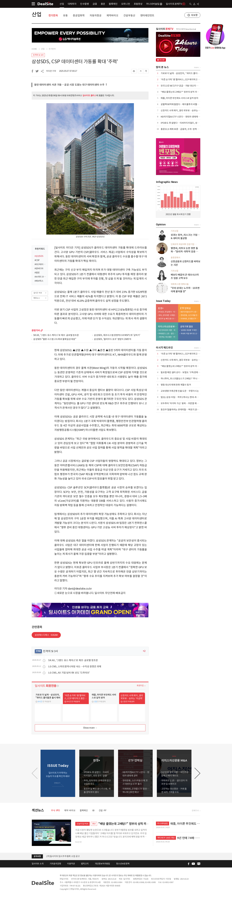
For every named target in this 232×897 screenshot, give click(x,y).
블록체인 (113, 3)
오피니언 (125, 3)
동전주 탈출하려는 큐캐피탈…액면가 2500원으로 (183, 409)
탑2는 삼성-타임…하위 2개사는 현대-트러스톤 (182, 397)
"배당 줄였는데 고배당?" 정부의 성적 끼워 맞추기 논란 (185, 91)
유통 (65, 15)
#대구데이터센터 (40, 264)
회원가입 (140, 685)
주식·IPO (55, 810)
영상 (94, 823)
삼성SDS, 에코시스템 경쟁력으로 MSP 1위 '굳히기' (117, 335)
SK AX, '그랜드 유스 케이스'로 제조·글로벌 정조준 (56, 335)
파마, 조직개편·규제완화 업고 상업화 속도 (167, 315)
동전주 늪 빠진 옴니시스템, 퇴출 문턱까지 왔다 (167, 319)
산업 (62, 3)
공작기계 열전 (186, 326)
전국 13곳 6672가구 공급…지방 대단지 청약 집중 (183, 85)
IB (93, 810)
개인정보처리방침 (102, 863)
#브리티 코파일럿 (40, 277)
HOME (34, 49)
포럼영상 (138, 3)
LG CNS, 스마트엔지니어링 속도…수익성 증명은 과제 (74, 666)
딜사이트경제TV (175, 3)
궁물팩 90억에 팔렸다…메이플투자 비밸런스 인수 (183, 104)
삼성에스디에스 (46, 635)
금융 (95, 3)
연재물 (38, 651)
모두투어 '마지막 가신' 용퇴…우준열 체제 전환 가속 (184, 403)
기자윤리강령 (55, 863)
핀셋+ (160, 308)
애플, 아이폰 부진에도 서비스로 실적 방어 (179, 98)
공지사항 (37, 856)
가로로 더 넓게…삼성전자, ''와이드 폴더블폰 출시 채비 (185, 73)
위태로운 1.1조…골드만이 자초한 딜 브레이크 (167, 333)
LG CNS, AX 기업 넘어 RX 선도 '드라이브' (69, 672)
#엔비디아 (39, 268)
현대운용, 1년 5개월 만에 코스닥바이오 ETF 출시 (190, 315)
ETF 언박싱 (185, 308)
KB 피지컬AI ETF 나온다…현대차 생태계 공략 (182, 116)
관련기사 (36, 330)
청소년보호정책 (122, 863)
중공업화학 (78, 15)
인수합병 (84, 3)
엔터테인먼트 (147, 15)
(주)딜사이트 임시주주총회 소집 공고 (63, 856)
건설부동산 (129, 15)
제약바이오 (112, 15)
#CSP (37, 260)
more (42, 330)
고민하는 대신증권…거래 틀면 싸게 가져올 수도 (167, 337)
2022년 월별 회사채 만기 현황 (178, 214)
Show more (90, 727)
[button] (197, 773)
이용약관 (71, 863)
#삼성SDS (39, 256)
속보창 (194, 15)
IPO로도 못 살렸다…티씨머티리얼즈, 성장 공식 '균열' (185, 122)
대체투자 (72, 3)
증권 (103, 3)
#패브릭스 (39, 281)
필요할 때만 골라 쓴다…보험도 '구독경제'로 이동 (183, 372)
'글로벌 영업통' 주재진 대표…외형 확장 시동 (190, 330)
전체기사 (195, 810)
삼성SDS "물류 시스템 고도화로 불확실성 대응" (54, 339)
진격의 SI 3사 (38, 55)
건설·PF (103, 810)
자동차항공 (95, 15)
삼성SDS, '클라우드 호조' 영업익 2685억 (112, 339)
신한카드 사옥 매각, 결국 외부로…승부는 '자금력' (183, 110)
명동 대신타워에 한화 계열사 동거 (176, 384)
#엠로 (37, 273)
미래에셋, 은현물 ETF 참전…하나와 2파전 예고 (190, 319)
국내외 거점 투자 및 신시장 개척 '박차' (190, 333)
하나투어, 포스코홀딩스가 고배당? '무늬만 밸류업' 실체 (186, 378)
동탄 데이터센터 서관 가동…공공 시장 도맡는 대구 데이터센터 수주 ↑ (70, 84)
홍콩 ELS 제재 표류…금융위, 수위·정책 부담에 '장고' (185, 129)
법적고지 (85, 863)
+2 (144, 651)
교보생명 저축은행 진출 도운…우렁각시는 (180, 391)
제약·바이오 (69, 810)
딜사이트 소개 (38, 863)
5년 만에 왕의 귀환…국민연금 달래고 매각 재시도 (167, 330)
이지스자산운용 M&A (167, 326)
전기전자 (53, 15)
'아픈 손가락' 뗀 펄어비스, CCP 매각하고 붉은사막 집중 (186, 79)
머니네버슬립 (154, 3)
